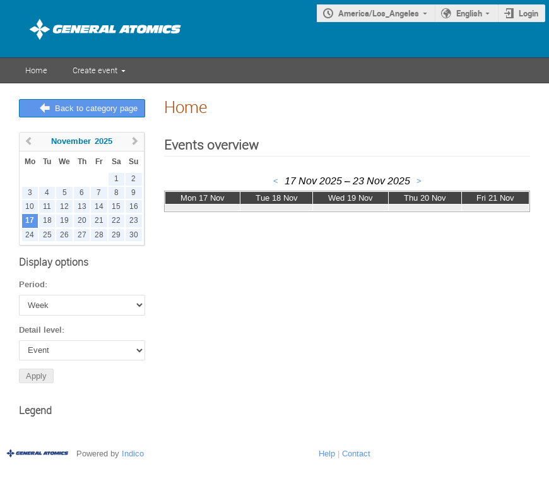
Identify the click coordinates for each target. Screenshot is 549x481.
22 (116, 220)
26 (64, 235)
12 (64, 206)
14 (99, 206)
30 (133, 235)
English (469, 13)
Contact (356, 453)
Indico (133, 453)
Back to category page (96, 108)
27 (82, 235)
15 (116, 206)
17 (29, 220)
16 (133, 206)
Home (36, 70)
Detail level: (41, 330)
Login (528, 13)
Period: (33, 284)
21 (99, 220)
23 (133, 220)
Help (327, 453)
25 (47, 235)
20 (82, 220)
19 (64, 220)
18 (47, 220)
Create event (95, 70)
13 (82, 206)
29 (116, 235)
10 (29, 206)
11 (47, 206)
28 (99, 235)
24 (29, 235)
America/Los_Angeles (378, 13)
